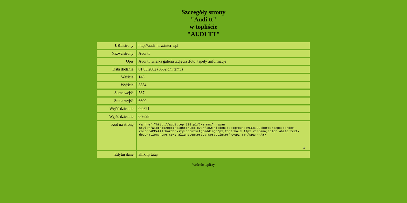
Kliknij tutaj (148, 154)
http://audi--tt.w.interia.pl (158, 45)
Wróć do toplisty (203, 165)
